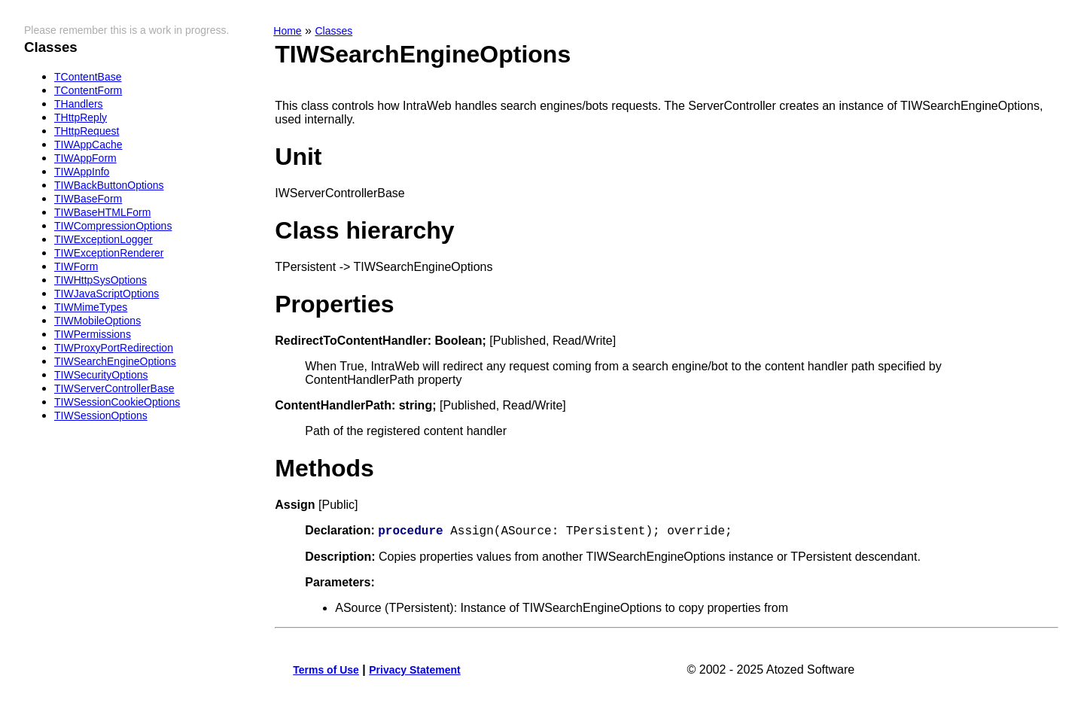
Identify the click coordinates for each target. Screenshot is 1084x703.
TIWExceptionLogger (103, 239)
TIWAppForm (85, 158)
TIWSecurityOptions (101, 375)
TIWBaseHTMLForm (102, 212)
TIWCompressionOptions (113, 226)
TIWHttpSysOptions (100, 280)
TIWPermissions (92, 334)
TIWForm (76, 266)
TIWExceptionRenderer (109, 253)
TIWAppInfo (81, 172)
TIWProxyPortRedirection (113, 348)
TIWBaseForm (88, 199)
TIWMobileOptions (97, 321)
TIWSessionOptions (101, 415)
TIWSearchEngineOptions (115, 361)
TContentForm (88, 90)
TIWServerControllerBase (114, 388)
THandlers (78, 104)
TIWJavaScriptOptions (106, 294)
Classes (333, 31)
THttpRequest (86, 131)
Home (287, 31)
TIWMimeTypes (90, 307)
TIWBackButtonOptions (109, 185)
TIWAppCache (88, 144)
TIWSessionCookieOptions (117, 402)
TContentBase (88, 77)
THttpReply (80, 117)
